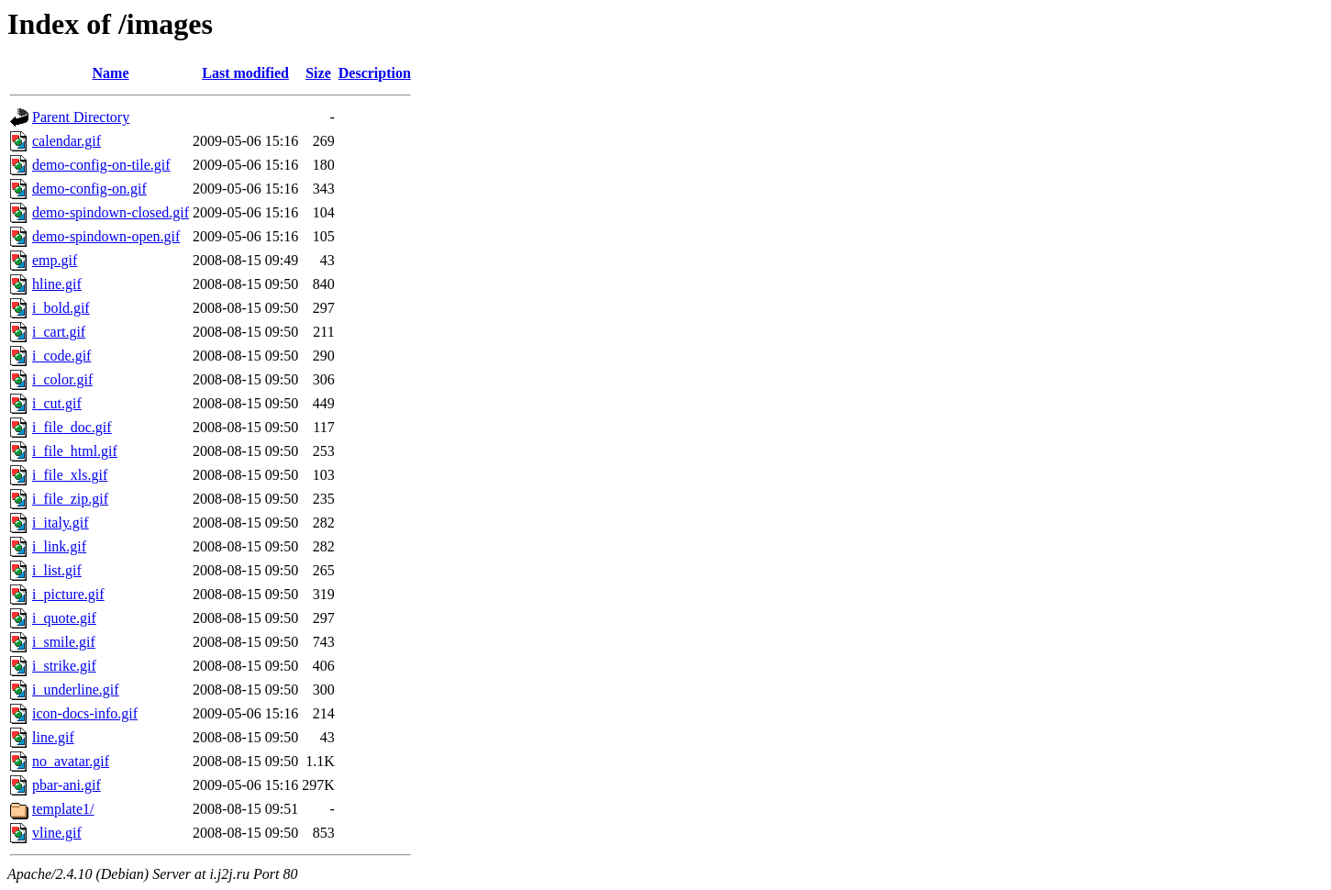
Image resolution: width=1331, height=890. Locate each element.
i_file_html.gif (74, 451)
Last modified (245, 73)
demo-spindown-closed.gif (110, 212)
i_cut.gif (57, 403)
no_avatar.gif (70, 761)
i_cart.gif (58, 331)
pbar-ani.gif (66, 785)
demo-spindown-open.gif (106, 236)
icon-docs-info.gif (85, 713)
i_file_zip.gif (70, 498)
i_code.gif (61, 355)
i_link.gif (59, 546)
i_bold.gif (61, 308)
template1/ (63, 809)
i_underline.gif (75, 689)
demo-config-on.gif (89, 188)
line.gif (53, 737)
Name (111, 73)
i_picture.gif (68, 594)
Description (374, 73)
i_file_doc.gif (72, 427)
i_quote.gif (64, 618)
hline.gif (57, 284)
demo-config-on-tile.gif (101, 164)
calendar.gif (66, 141)
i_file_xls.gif (69, 475)
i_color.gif (62, 379)
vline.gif (57, 832)
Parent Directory (80, 117)
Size (318, 73)
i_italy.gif (60, 522)
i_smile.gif (63, 642)
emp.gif (54, 260)
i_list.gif (57, 570)
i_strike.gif (64, 665)
